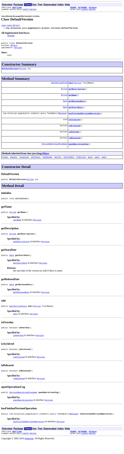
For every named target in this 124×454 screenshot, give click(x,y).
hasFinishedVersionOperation (84, 118)
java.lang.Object (10, 25)
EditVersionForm (59, 85)
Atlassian (29, 451)
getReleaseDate (76, 105)
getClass (35, 164)
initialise (74, 124)
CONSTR (25, 9)
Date (65, 105)
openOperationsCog (78, 151)
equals (13, 164)
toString (80, 164)
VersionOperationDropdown (54, 151)
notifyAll (69, 164)
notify (57, 164)
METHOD (33, 9)
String (22, 70)
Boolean (62, 118)
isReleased (74, 144)
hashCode (47, 164)
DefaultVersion (10, 70)
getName (72, 98)
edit (70, 85)
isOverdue (73, 138)
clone (5, 164)
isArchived (74, 131)
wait (90, 164)
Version (10, 36)
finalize (24, 164)
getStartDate (75, 111)
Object (13, 46)
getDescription (76, 92)
